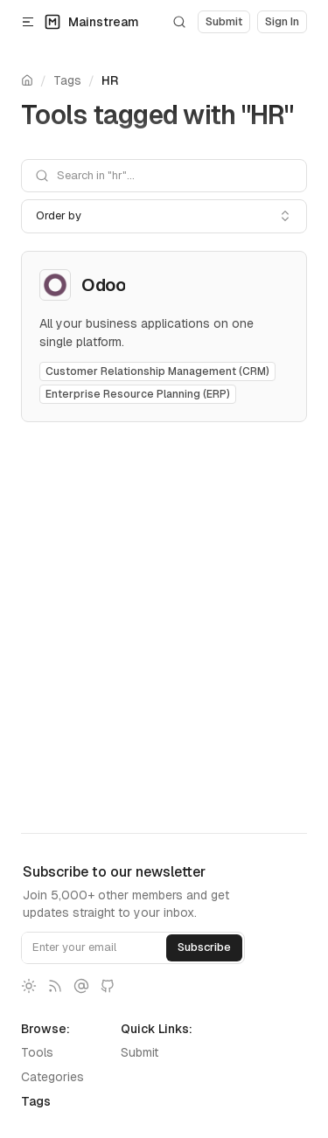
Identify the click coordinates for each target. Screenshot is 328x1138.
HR (109, 80)
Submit (139, 1052)
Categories (52, 1077)
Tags (67, 80)
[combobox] (164, 215)
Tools (37, 1052)
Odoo (103, 285)
